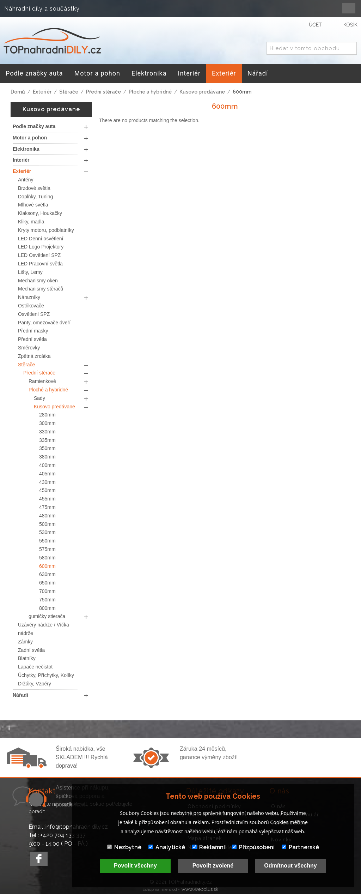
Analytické (166, 847)
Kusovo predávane (202, 92)
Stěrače (68, 92)
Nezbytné (124, 847)
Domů (18, 92)
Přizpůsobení (253, 847)
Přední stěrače (103, 92)
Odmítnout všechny (290, 866)
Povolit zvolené (212, 866)
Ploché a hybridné (150, 92)
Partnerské (300, 847)
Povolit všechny (135, 866)
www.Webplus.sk (200, 889)
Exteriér (42, 92)
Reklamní (208, 847)
